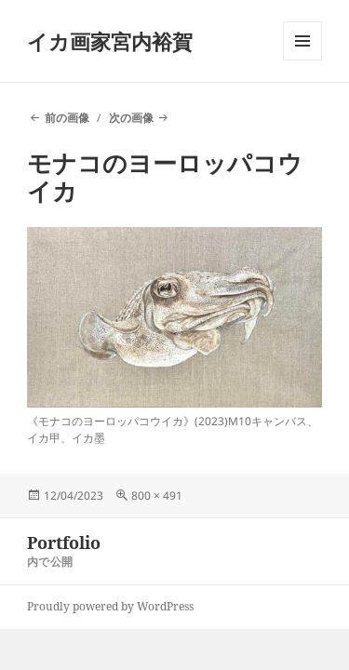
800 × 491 (156, 495)
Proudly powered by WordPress (110, 606)
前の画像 (67, 118)
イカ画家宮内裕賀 (110, 41)
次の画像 (131, 118)
